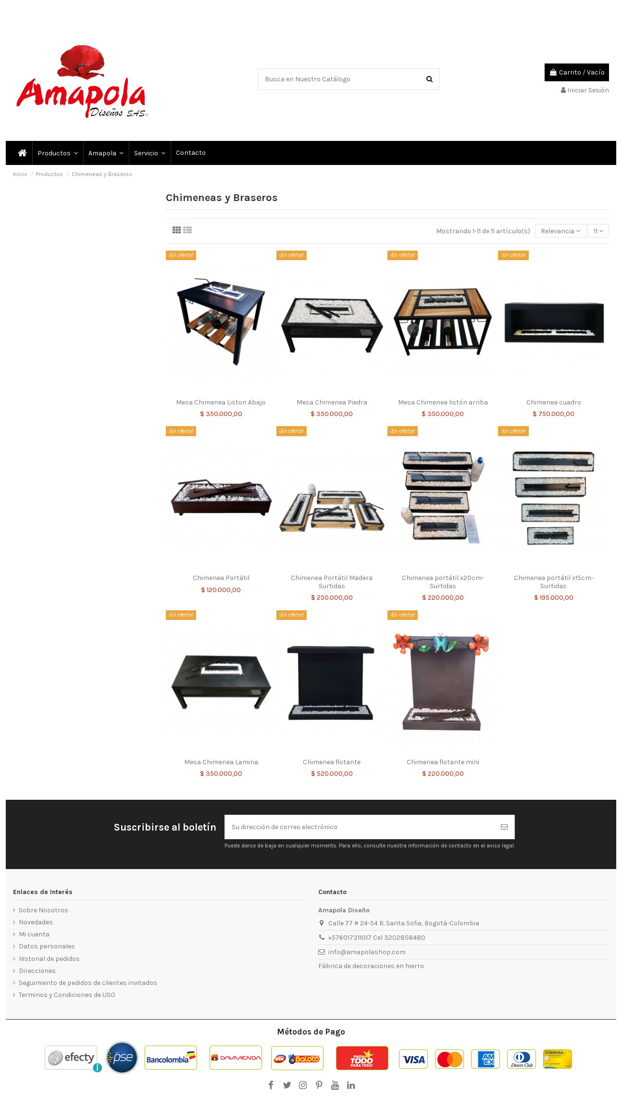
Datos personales (47, 946)
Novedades (36, 922)
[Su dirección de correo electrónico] (359, 827)
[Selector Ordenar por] (560, 231)
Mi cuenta (34, 934)
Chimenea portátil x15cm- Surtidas (554, 582)
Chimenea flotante (332, 762)
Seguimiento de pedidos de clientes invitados (88, 983)
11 (598, 231)
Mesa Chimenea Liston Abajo (221, 402)
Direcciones (37, 971)
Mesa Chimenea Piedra (332, 402)
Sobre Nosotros (43, 910)
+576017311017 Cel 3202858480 (376, 938)
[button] (149, 153)
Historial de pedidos (49, 959)
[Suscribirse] (504, 827)
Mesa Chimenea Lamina (221, 762)
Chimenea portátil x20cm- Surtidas (443, 582)
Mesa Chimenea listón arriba (443, 402)
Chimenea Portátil (221, 578)
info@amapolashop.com (367, 952)
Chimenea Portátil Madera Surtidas (332, 582)
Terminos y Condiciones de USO (67, 995)
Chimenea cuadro (553, 402)
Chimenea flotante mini (443, 762)
